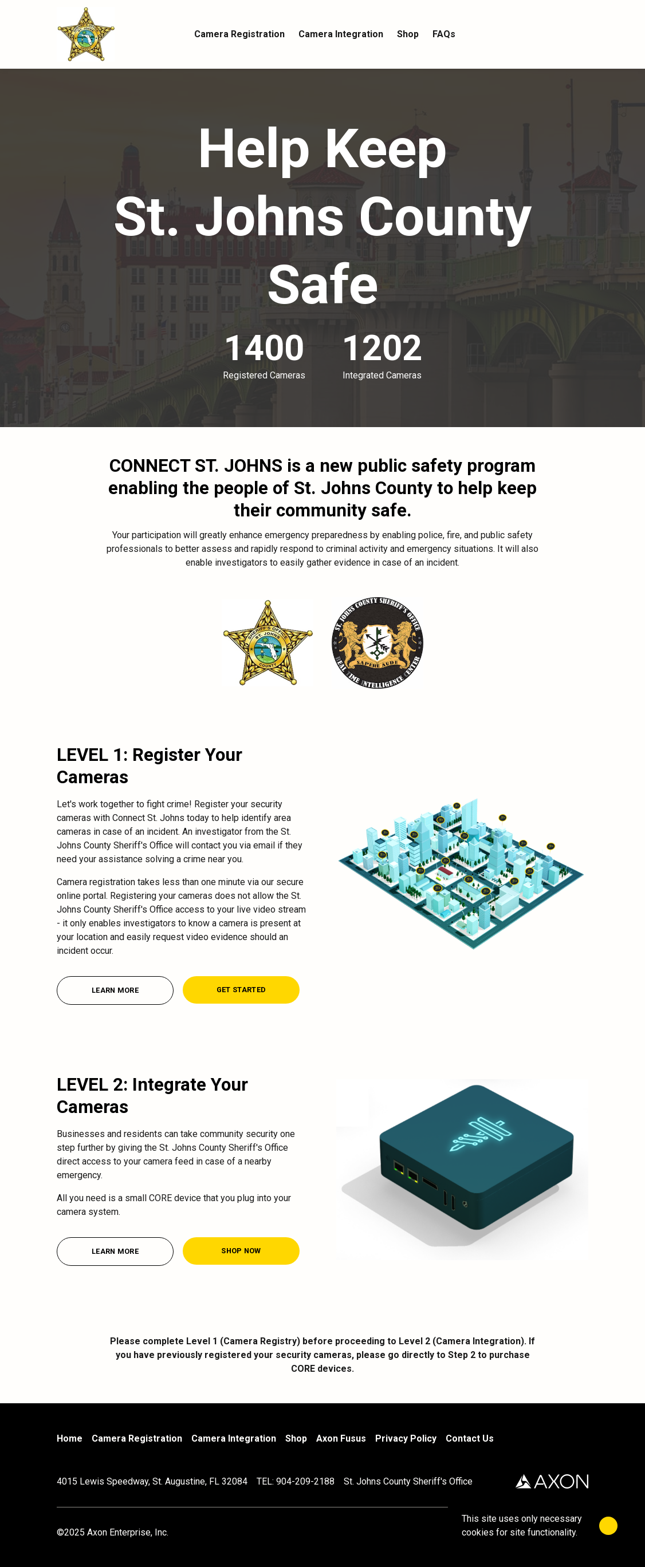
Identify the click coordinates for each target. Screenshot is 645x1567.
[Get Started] (241, 990)
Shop (296, 1438)
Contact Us (470, 1438)
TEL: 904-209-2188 (296, 1481)
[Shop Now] (241, 1251)
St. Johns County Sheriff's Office (408, 1481)
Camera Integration (233, 1438)
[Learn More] (115, 990)
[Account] (558, 34)
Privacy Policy (405, 1438)
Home (69, 1438)
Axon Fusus (341, 1438)
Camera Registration (137, 1438)
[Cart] (581, 34)
